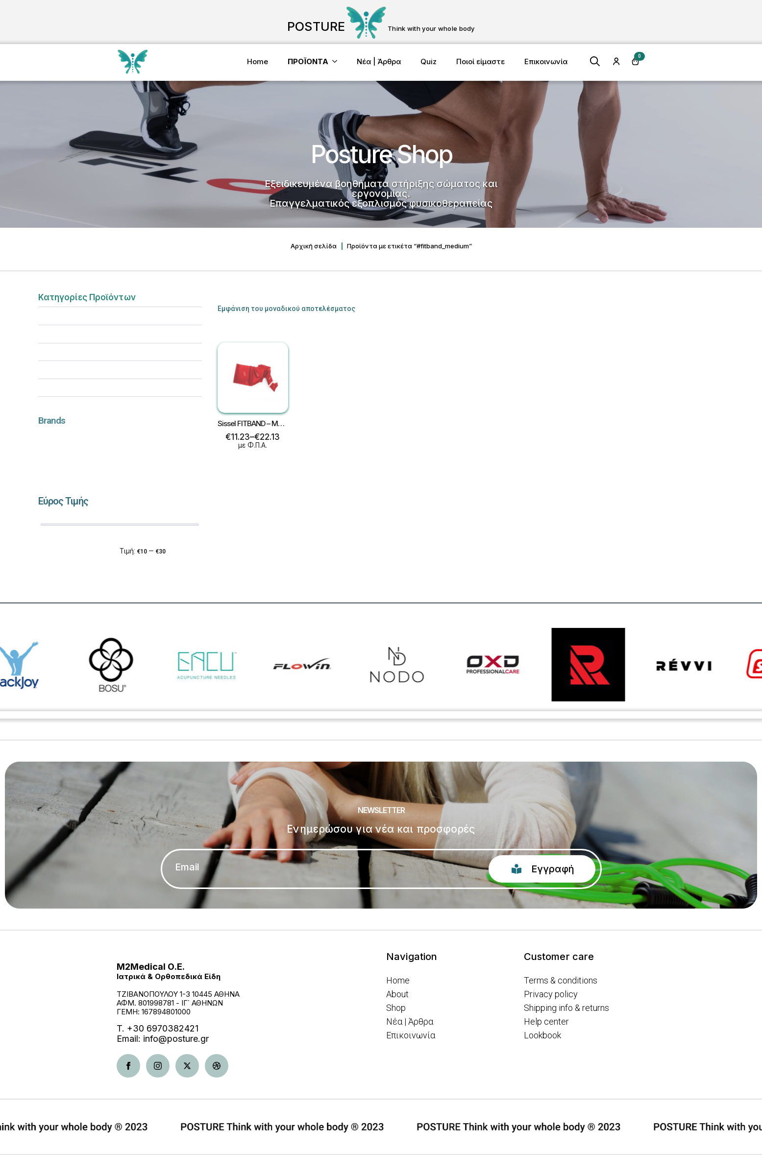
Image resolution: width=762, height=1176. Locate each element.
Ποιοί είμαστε (480, 61)
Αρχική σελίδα (314, 246)
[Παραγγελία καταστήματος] (629, 304)
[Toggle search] (595, 61)
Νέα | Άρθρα (379, 61)
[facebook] (128, 1066)
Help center (546, 1021)
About (397, 994)
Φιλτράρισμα (69, 551)
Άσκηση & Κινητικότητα (77, 333)
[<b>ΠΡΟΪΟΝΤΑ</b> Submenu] (337, 61)
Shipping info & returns (566, 1008)
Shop (396, 1008)
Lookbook (542, 1035)
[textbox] (116, 444)
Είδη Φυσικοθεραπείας (76, 369)
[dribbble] (216, 1066)
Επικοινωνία (545, 61)
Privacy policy (551, 994)
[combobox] (120, 444)
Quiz (428, 61)
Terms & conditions (560, 980)
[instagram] (158, 1066)
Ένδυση (50, 387)
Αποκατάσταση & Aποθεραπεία (89, 315)
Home (257, 61)
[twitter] (187, 1066)
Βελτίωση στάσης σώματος (83, 352)
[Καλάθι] (635, 61)
